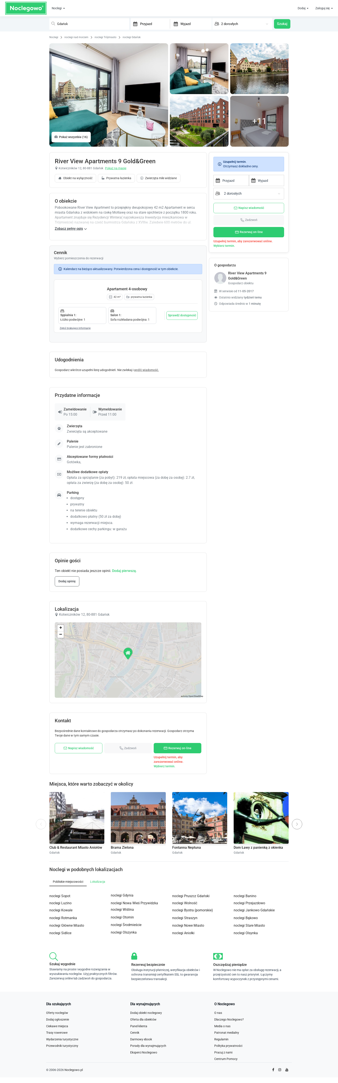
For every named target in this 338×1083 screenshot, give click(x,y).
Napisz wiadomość (249, 208)
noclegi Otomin (122, 999)
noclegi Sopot (59, 978)
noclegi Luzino (60, 985)
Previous (41, 909)
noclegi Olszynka (124, 1015)
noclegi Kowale (60, 992)
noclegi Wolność (184, 985)
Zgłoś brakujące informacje (75, 410)
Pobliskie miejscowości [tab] (68, 963)
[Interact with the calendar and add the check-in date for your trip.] (134, 24)
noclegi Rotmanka (63, 1000)
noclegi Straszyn (184, 1000)
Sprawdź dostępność (182, 397)
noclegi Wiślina (122, 992)
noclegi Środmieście (126, 1007)
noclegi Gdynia (122, 978)
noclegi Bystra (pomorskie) (192, 992)
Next (299, 903)
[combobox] (89, 24)
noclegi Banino (245, 978)
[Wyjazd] (194, 23)
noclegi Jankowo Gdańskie (254, 992)
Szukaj (282, 24)
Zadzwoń (248, 220)
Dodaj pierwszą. (124, 653)
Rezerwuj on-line (249, 232)
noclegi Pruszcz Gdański (191, 978)
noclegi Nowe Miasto (188, 1008)
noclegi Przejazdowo (249, 985)
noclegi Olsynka (246, 1015)
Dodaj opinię (67, 663)
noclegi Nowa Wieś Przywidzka (134, 985)
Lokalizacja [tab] (97, 963)
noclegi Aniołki (183, 1015)
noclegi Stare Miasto (249, 1008)
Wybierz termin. (224, 245)
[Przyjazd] (154, 23)
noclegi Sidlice (60, 1015)
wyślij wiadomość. (146, 452)
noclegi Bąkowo (246, 1000)
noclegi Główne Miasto (66, 1008)
